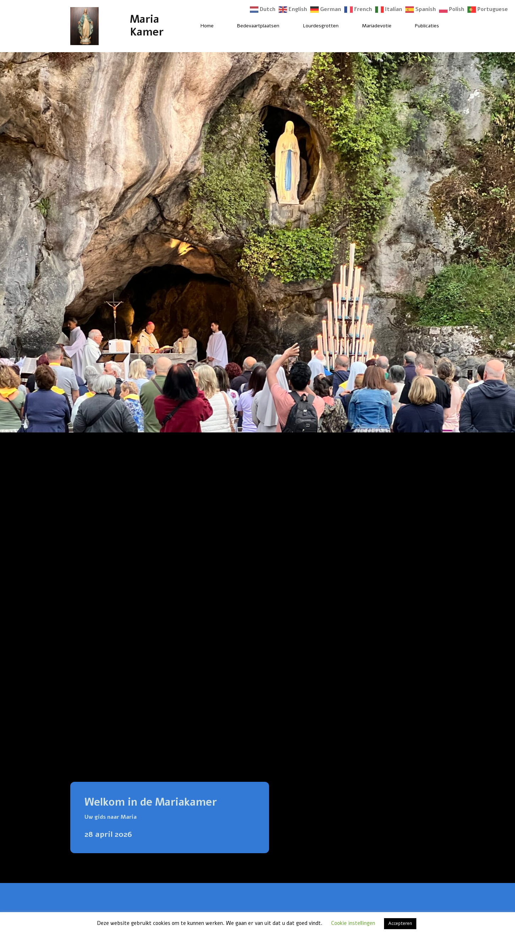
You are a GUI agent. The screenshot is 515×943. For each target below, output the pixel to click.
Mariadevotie (376, 25)
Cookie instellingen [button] (353, 923)
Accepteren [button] (400, 923)
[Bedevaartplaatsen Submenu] (285, 26)
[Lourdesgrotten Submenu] (345, 26)
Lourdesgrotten (321, 25)
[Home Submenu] (220, 26)
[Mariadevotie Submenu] (397, 26)
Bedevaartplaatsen (258, 25)
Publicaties (427, 25)
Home (207, 25)
